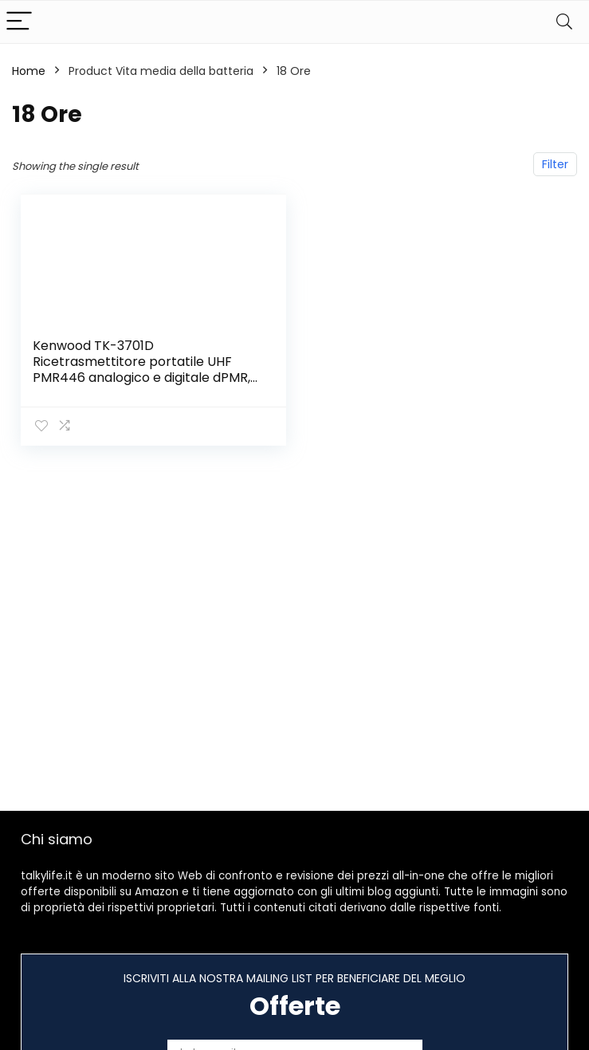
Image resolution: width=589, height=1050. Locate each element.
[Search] (564, 22)
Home (28, 71)
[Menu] (19, 22)
